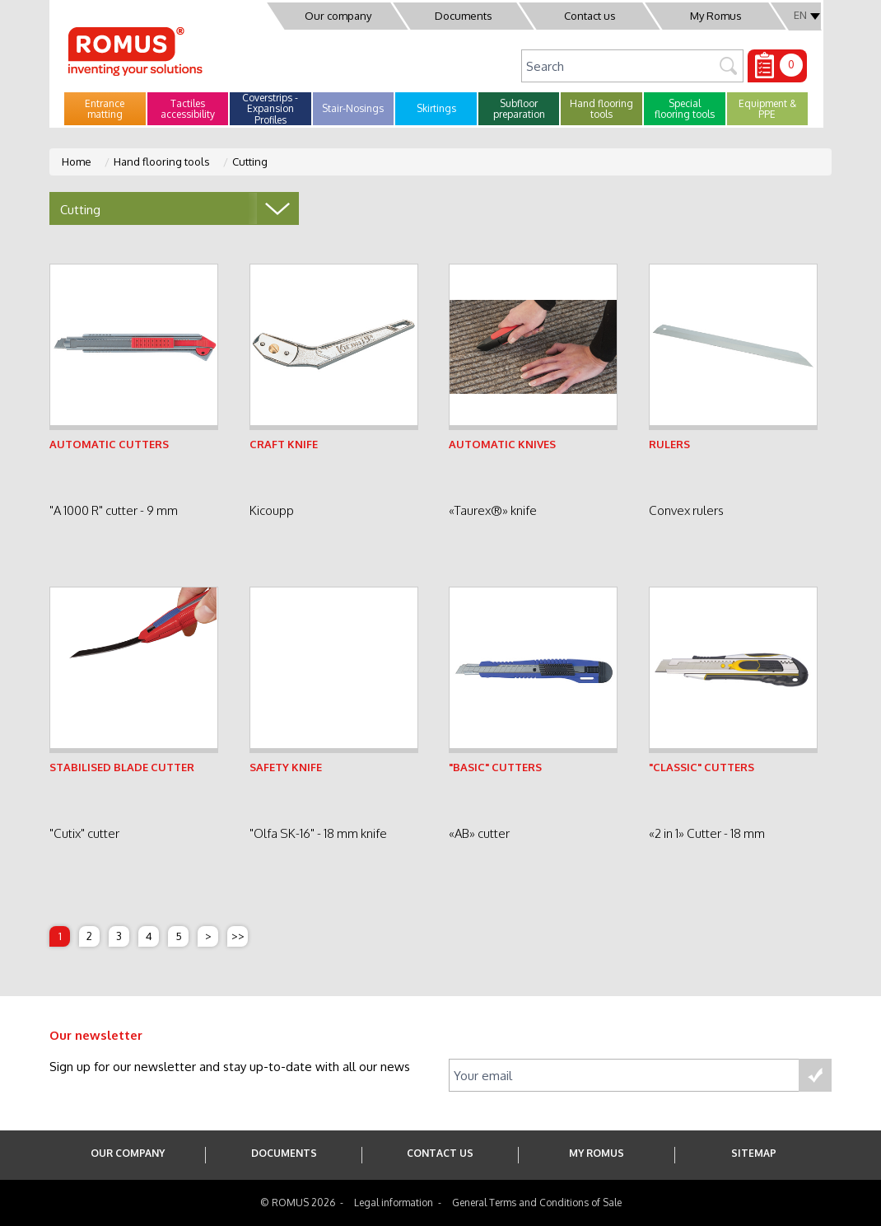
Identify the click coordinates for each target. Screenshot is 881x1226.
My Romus (716, 15)
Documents (463, 15)
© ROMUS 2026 (297, 1202)
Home (76, 161)
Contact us (590, 15)
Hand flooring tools (162, 161)
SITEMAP (753, 1153)
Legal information (393, 1202)
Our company (338, 15)
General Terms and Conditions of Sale (537, 1202)
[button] (105, 108)
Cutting (250, 161)
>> (238, 936)
